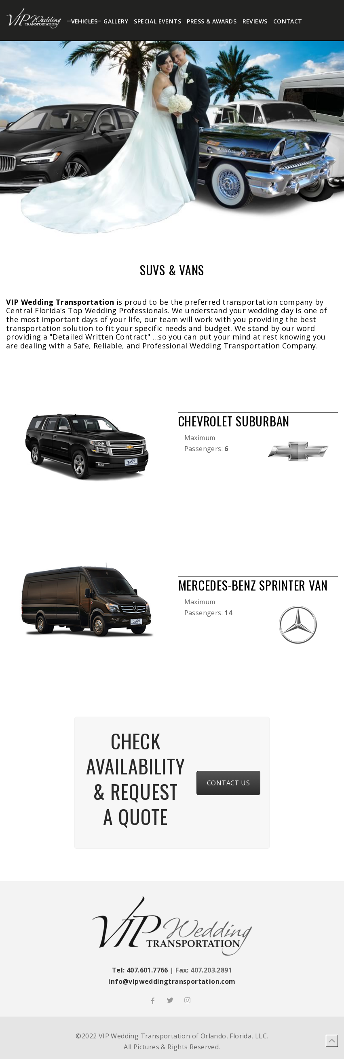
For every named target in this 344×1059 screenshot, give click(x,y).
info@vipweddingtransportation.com (171, 981)
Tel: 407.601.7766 (140, 970)
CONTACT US (228, 782)
